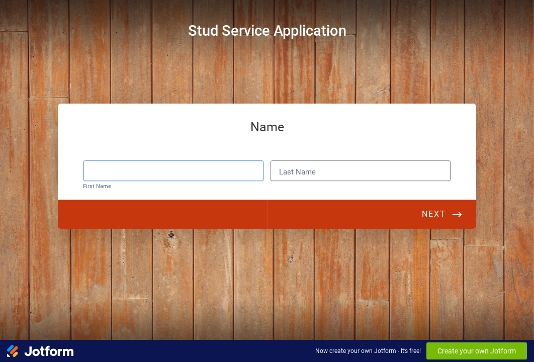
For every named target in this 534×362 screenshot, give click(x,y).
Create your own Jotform (476, 351)
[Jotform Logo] (40, 351)
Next (434, 215)
